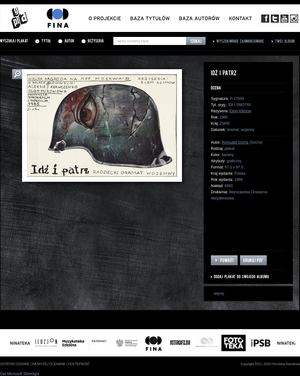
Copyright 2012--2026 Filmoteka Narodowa (270, 364)
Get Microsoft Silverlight (19, 374)
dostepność (79, 364)
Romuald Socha (235, 142)
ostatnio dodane (15, 364)
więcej (219, 293)
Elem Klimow (240, 111)
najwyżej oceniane (49, 364)
